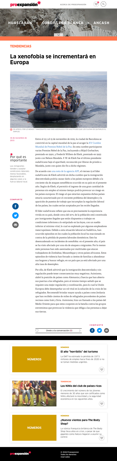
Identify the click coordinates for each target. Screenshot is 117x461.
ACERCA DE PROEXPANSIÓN (73, 5)
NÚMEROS (65, 347)
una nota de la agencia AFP (65, 171)
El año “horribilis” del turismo (79, 352)
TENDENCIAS (20, 46)
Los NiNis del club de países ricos (81, 386)
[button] (20, 225)
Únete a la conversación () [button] (59, 331)
